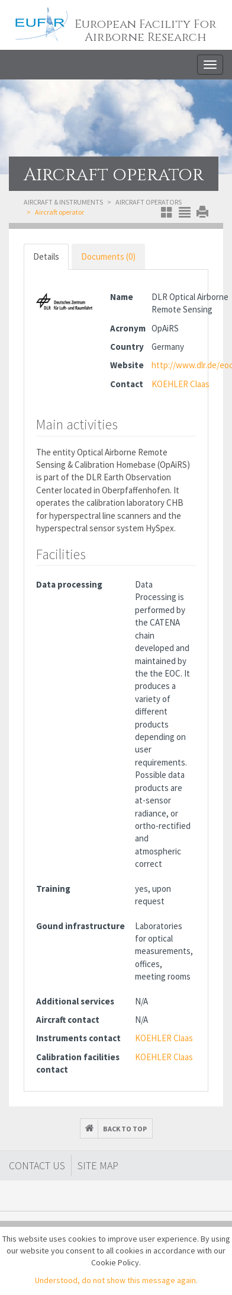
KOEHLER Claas (181, 384)
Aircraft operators (148, 201)
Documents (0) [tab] (108, 256)
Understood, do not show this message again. (116, 1280)
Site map (98, 1165)
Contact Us (37, 1165)
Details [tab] (46, 256)
